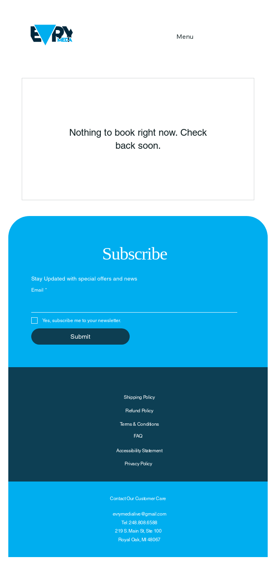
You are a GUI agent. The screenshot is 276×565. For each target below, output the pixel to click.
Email (39, 290)
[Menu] (185, 36)
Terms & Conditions (139, 424)
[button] (245, 35)
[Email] (131, 304)
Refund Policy (139, 410)
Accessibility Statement (139, 450)
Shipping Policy (139, 397)
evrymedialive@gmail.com (139, 514)
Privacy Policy (138, 463)
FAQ (138, 436)
